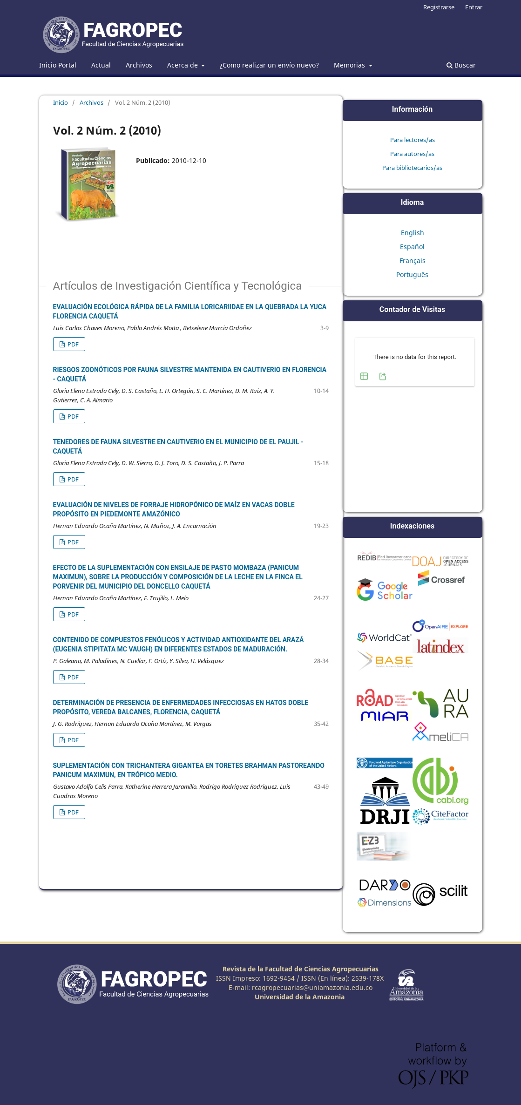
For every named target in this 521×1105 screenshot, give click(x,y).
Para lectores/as (412, 140)
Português (412, 274)
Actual (101, 65)
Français (412, 260)
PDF (72, 344)
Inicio (60, 102)
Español (412, 246)
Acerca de (183, 65)
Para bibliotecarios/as (412, 167)
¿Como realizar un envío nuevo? (269, 65)
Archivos (139, 65)
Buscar (461, 65)
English (412, 232)
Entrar (473, 7)
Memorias (350, 65)
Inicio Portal (57, 65)
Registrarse (438, 7)
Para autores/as (412, 153)
